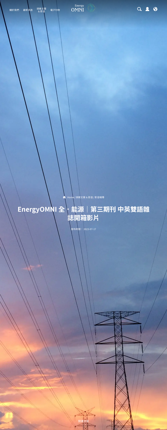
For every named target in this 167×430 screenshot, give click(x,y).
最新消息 (28, 10)
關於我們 (14, 10)
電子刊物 (55, 10)
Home (68, 197)
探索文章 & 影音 (41, 10)
